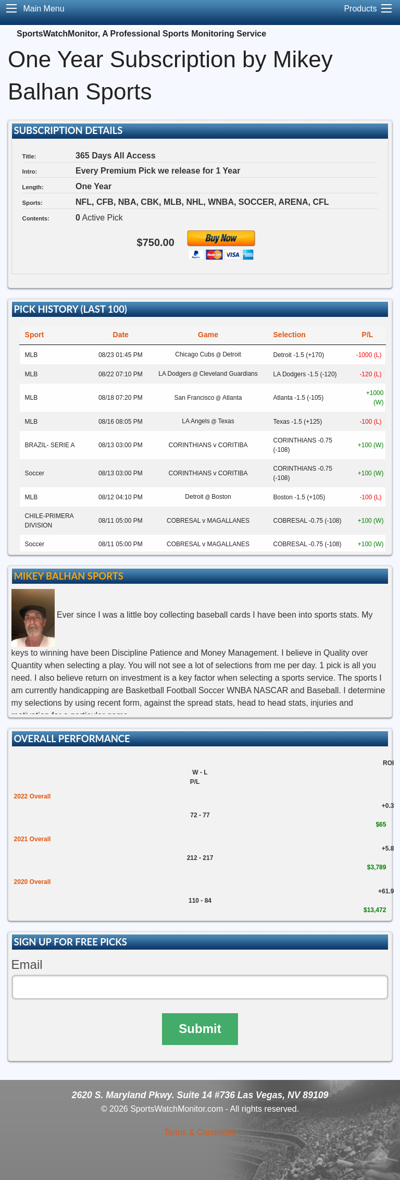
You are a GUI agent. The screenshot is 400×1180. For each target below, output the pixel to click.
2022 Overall (32, 796)
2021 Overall (32, 839)
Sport (34, 334)
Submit (200, 1029)
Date (121, 334)
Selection (289, 334)
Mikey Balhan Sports (68, 576)
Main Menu (43, 8)
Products (360, 8)
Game (208, 334)
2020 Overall (32, 882)
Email (27, 964)
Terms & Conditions (200, 1132)
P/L (367, 334)
